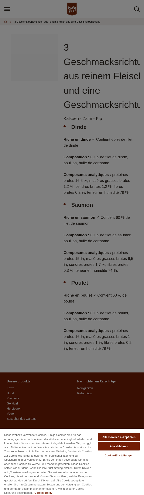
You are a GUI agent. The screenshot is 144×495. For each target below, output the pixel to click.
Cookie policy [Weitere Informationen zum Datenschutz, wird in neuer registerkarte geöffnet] (43, 492)
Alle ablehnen (119, 446)
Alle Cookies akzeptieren (119, 437)
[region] (72, 462)
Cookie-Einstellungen (118, 455)
